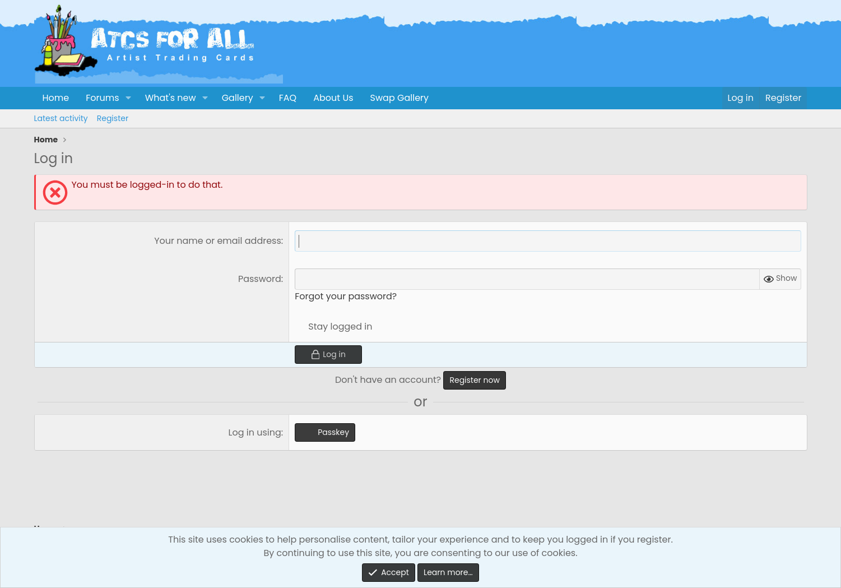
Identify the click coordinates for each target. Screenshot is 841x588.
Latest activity (61, 118)
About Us (333, 97)
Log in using (255, 432)
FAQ (287, 97)
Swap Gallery (399, 97)
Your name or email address (217, 240)
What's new (170, 97)
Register (112, 118)
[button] (128, 98)
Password (259, 278)
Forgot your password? (346, 296)
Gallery (237, 97)
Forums (102, 97)
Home (56, 97)
